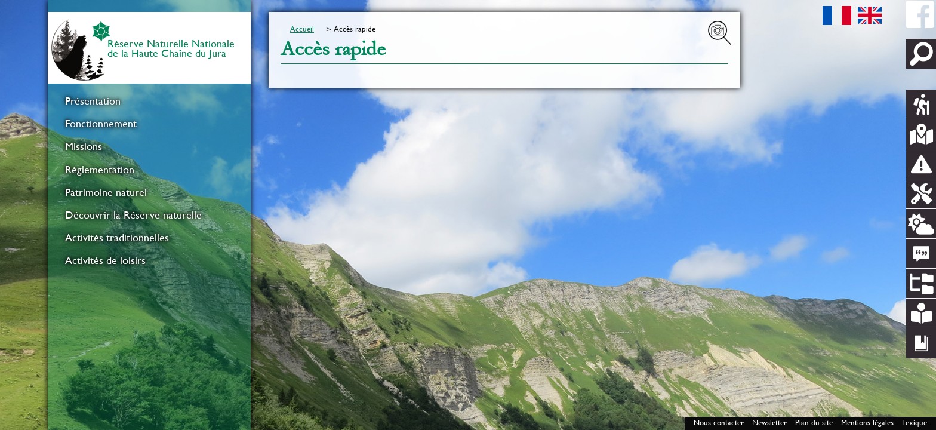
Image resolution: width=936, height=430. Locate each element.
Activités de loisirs (105, 260)
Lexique (914, 422)
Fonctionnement (101, 124)
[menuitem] (149, 101)
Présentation (93, 101)
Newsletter (769, 422)
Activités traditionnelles (117, 238)
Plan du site (814, 422)
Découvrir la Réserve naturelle (133, 215)
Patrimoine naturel (106, 192)
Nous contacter (719, 422)
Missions (83, 146)
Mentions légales (867, 422)
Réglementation (99, 170)
